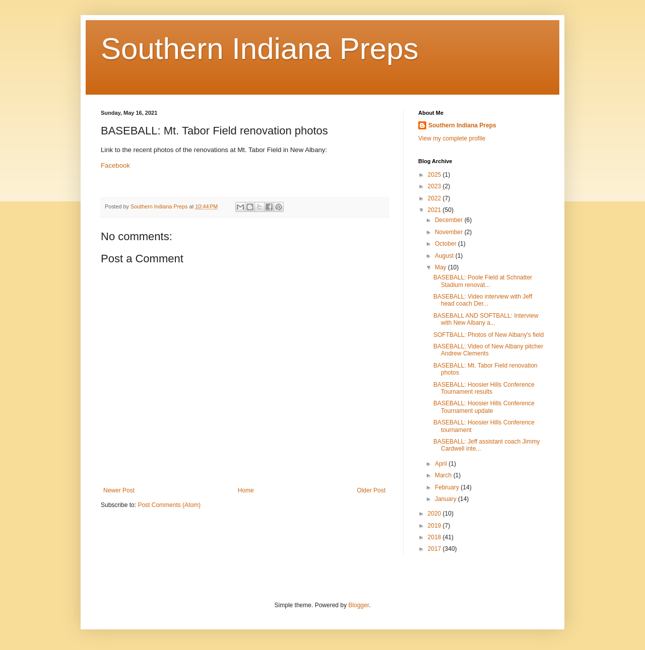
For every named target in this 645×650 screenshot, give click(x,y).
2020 (435, 513)
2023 (435, 186)
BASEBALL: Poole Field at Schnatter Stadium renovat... (482, 281)
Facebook (115, 165)
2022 (435, 198)
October (446, 243)
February (448, 487)
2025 (435, 174)
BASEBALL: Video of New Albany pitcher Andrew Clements (488, 350)
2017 (435, 548)
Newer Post (119, 490)
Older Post (371, 490)
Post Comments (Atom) (169, 505)
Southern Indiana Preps (259, 48)
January (446, 498)
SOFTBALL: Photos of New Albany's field (488, 334)
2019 (435, 525)
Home (246, 490)
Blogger (358, 605)
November (450, 232)
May (441, 267)
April (441, 463)
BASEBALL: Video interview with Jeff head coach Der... (482, 300)
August (445, 255)
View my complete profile (451, 138)
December (450, 220)
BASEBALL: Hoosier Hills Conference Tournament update (484, 407)
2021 (435, 209)
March (444, 475)
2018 (435, 537)
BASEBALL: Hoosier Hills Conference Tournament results (484, 388)
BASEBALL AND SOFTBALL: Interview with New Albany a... (485, 319)
